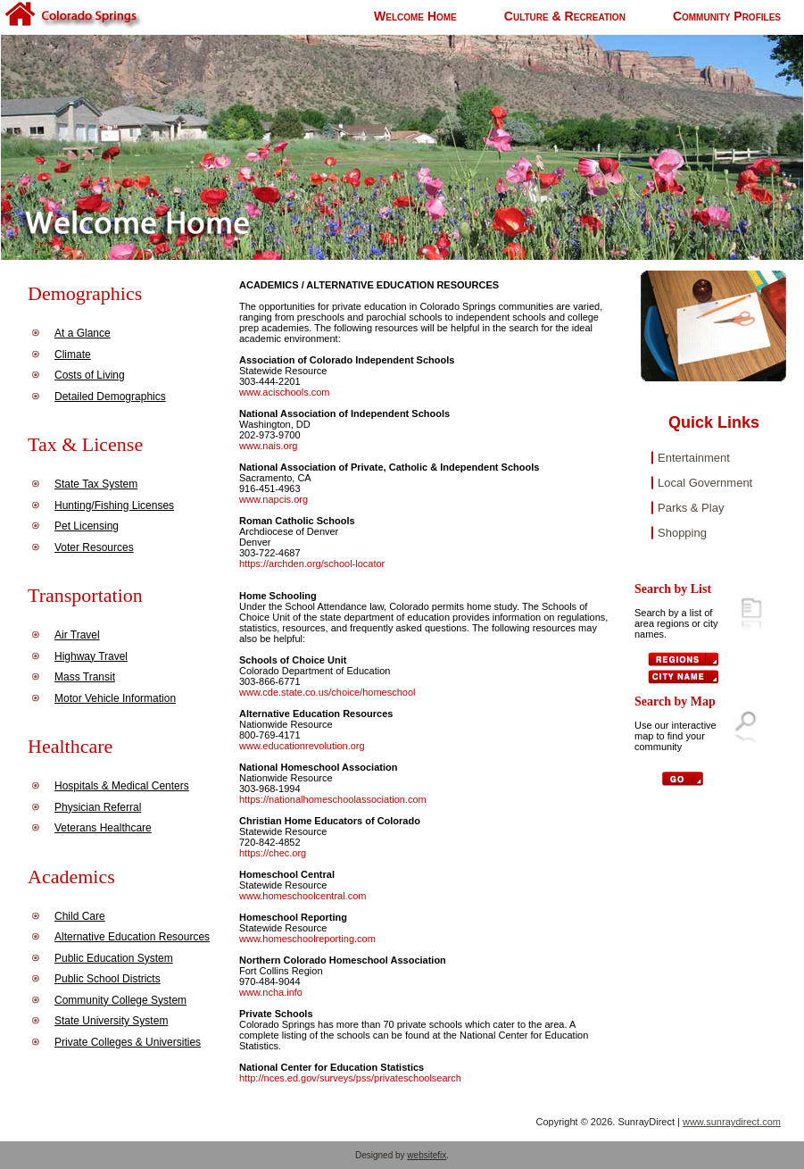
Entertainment (694, 457)
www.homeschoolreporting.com (307, 938)
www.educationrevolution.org (302, 745)
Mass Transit (84, 677)
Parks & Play (691, 507)
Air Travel (77, 635)
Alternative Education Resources (132, 937)
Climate (72, 354)
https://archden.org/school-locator (312, 563)
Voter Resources (94, 547)
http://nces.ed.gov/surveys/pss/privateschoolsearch (350, 1078)
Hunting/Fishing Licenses (114, 505)
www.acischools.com (284, 392)
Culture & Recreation (565, 16)
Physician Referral (97, 807)
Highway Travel (91, 656)
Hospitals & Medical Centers (121, 786)
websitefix (426, 1155)
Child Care (79, 916)
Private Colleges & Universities (127, 1042)
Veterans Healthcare (103, 828)
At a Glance (82, 333)
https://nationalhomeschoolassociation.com (333, 799)
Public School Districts (107, 979)
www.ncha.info (271, 992)
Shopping (682, 532)
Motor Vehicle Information (115, 698)
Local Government (705, 482)
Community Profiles (727, 16)
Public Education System (113, 958)
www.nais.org (268, 445)
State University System (111, 1021)
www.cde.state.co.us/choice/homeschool (327, 692)
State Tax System (95, 484)
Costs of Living (89, 375)
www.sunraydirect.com (732, 1121)
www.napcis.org (273, 499)
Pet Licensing (86, 526)
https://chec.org (272, 853)
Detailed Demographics (110, 396)
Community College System (120, 1000)
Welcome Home (415, 16)
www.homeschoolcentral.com (302, 895)
